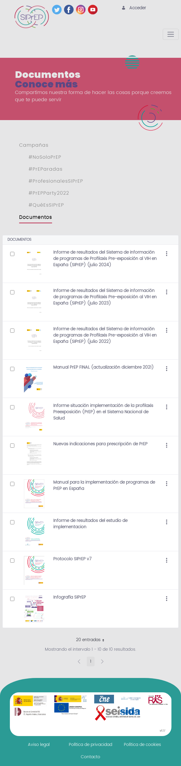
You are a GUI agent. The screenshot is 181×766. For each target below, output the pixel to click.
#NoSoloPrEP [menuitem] (44, 157)
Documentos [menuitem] (35, 217)
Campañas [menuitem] (33, 145)
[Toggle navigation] (171, 34)
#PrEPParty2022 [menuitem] (48, 193)
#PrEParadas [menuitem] (45, 169)
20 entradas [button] (92, 640)
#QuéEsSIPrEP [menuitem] (46, 205)
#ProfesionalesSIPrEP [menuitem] (55, 181)
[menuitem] (38, 744)
